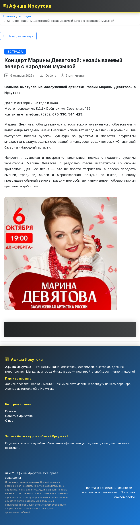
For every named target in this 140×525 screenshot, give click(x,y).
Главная (9, 16)
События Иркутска (19, 416)
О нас (9, 420)
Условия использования (100, 492)
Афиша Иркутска (27, 6)
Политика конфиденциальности (108, 487)
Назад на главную (18, 36)
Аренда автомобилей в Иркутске (29, 388)
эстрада (25, 16)
